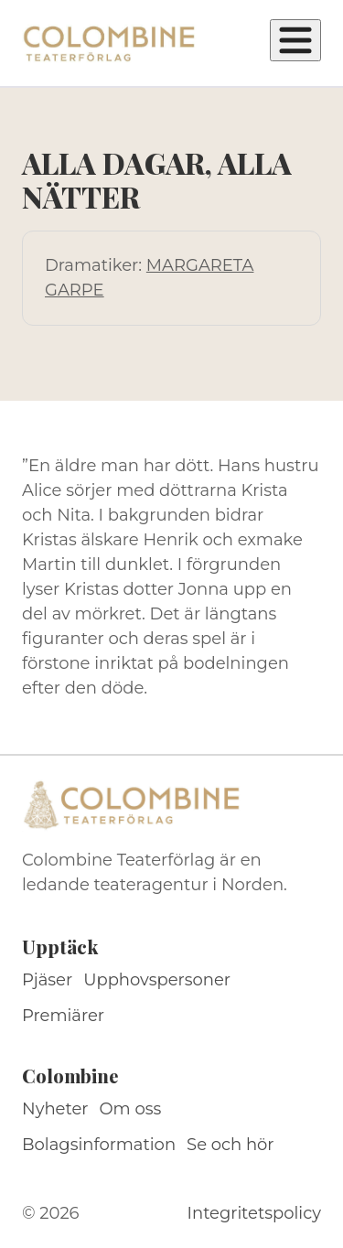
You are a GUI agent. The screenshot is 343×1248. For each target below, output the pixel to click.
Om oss (131, 1109)
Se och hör (230, 1145)
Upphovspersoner (156, 980)
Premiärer (63, 1016)
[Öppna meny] (295, 40)
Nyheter (55, 1109)
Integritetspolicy (254, 1213)
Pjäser (47, 980)
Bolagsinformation (99, 1145)
